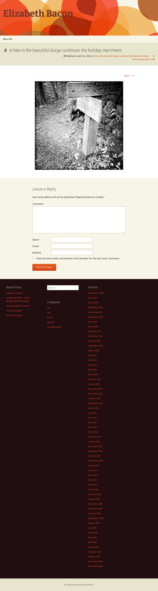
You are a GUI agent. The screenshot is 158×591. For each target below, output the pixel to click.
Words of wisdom (14, 315)
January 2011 (94, 441)
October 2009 (94, 513)
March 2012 (93, 374)
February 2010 (94, 494)
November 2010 (95, 451)
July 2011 (92, 412)
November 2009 (95, 508)
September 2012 (95, 345)
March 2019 (93, 302)
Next (129, 75)
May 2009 (92, 537)
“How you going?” (14, 310)
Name (36, 239)
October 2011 (94, 398)
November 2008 (95, 566)
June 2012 (92, 360)
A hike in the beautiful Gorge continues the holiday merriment (121, 56)
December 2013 (95, 312)
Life (48, 312)
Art (48, 307)
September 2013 (95, 317)
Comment (38, 203)
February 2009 (94, 551)
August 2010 (93, 465)
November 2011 (95, 393)
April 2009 (92, 542)
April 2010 (92, 484)
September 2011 (95, 403)
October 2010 (94, 455)
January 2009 (94, 556)
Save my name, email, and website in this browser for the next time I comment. (78, 258)
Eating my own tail (14, 293)
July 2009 (92, 527)
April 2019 (92, 297)
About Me (7, 39)
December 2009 (95, 503)
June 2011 (92, 417)
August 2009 (93, 523)
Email (36, 246)
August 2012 (93, 350)
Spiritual (51, 322)
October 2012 (94, 340)
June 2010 (92, 475)
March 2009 (93, 547)
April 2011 (92, 427)
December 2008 (95, 561)
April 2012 (92, 369)
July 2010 (92, 470)
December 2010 (95, 446)
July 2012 (92, 355)
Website (36, 252)
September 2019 (95, 293)
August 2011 (93, 408)
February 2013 (94, 331)
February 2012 (94, 379)
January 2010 (94, 499)
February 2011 (94, 436)
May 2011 (92, 422)
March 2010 (93, 489)
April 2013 (92, 321)
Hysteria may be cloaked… (18, 305)
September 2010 (95, 460)
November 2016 (95, 307)
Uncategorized (54, 327)
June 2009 (92, 532)
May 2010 (92, 479)
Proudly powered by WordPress (79, 584)
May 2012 (92, 364)
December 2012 (95, 336)
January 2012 (94, 384)
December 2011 (95, 388)
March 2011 (93, 432)
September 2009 (95, 518)
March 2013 (93, 326)
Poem (49, 317)
